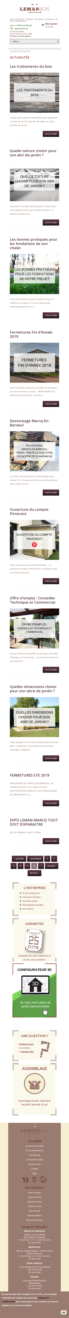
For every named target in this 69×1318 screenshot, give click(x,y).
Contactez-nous (26, 1044)
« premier (19, 858)
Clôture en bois (34, 1206)
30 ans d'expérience (31, 893)
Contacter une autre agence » (21, 36)
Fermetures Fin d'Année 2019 (31, 334)
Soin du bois (34, 1211)
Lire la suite (52, 134)
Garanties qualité (29, 901)
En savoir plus (34, 1242)
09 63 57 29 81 (35, 1286)
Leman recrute (34, 1164)
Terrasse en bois (34, 1202)
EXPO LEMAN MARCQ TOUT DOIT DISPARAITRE (34, 822)
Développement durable (32, 905)
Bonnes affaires (34, 1215)
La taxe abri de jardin (34, 1146)
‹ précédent (35, 858)
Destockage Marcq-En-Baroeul (30, 422)
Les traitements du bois (31, 66)
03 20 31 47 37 (21, 29)
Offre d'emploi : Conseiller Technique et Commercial (32, 600)
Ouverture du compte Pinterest (29, 511)
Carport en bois (34, 1197)
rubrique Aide (27, 1052)
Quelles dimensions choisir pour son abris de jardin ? (33, 688)
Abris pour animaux (34, 1220)
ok (63, 1312)
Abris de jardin (34, 1193)
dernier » (34, 873)
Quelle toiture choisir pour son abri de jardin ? (33, 152)
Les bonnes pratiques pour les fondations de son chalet (33, 243)
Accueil (14, 51)
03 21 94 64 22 (27, 1256)
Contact (34, 1169)
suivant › (51, 866)
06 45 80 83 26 (35, 1270)
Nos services (28, 909)
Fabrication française (31, 897)
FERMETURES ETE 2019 (29, 775)
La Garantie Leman (34, 1160)
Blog (34, 1173)
